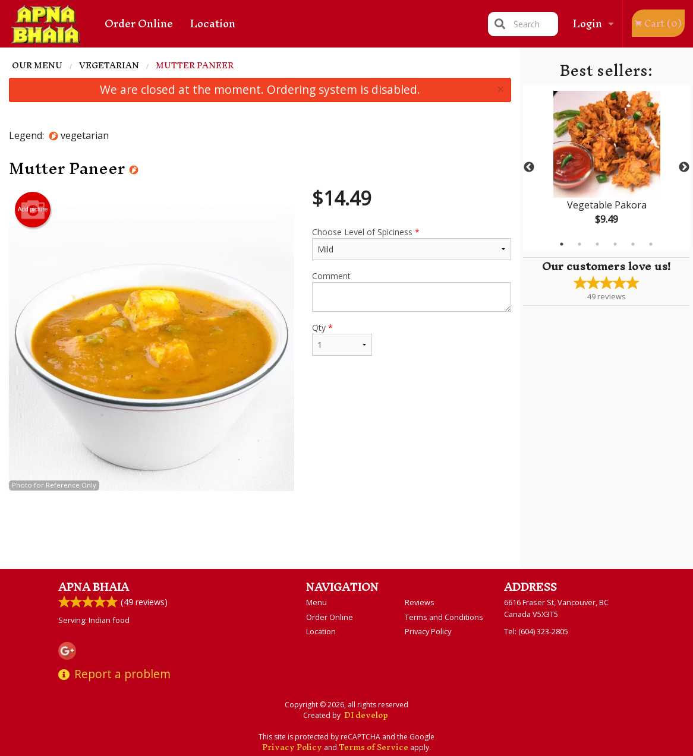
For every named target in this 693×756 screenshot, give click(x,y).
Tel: (536, 631)
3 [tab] (597, 244)
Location (212, 23)
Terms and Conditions (444, 617)
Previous (529, 167)
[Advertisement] (260, 529)
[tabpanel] (607, 167)
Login (587, 23)
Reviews (419, 602)
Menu (316, 602)
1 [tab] (562, 244)
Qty (342, 339)
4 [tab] (615, 244)
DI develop (366, 715)
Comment (411, 291)
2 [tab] (579, 244)
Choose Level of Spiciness (411, 243)
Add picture (33, 209)
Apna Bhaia (93, 587)
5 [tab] (633, 244)
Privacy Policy (428, 631)
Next (684, 167)
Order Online (139, 23)
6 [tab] (651, 244)
